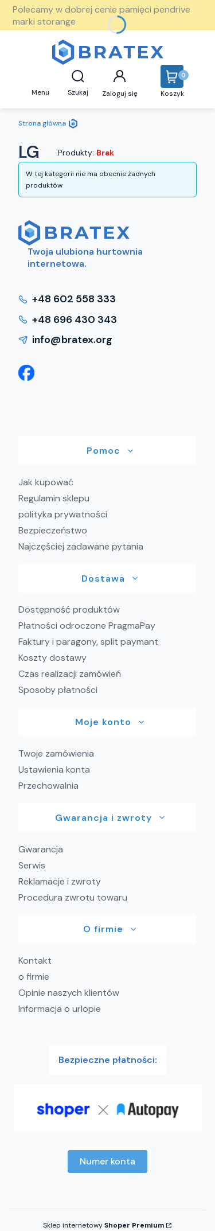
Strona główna (42, 123)
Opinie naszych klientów (68, 993)
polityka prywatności (62, 514)
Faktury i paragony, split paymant (88, 642)
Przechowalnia (48, 786)
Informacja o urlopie (59, 1009)
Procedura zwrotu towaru (72, 897)
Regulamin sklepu (53, 498)
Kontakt (35, 961)
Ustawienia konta (54, 769)
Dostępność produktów (69, 609)
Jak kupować (45, 482)
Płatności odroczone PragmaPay (86, 626)
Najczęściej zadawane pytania (80, 546)
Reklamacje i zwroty (59, 881)
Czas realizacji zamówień (69, 674)
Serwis (31, 865)
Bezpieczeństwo (52, 530)
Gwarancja (40, 849)
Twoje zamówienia (56, 753)
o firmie (33, 977)
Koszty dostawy (52, 658)
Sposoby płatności (57, 690)
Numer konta (107, 1161)
